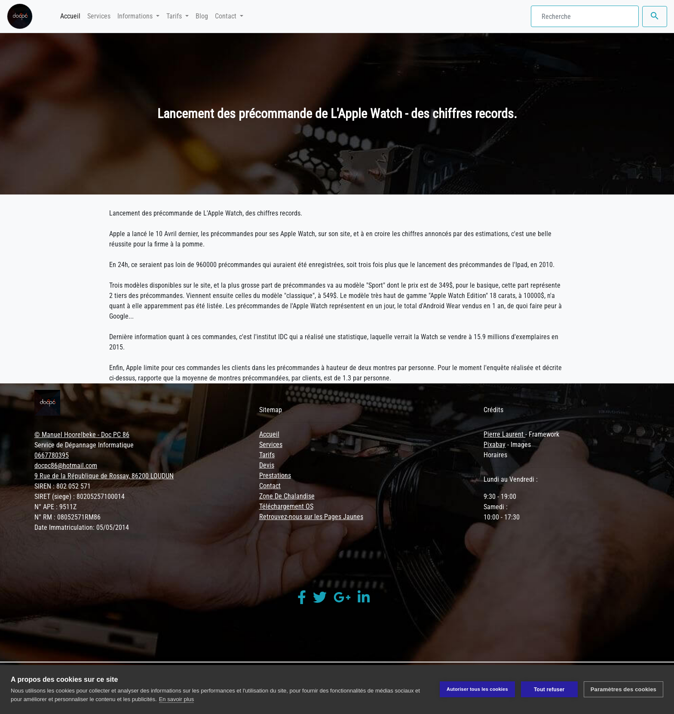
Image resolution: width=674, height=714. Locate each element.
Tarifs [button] (175, 16)
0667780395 (51, 455)
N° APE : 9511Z (55, 507)
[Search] (585, 16)
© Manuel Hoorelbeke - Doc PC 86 (81, 435)
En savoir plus (176, 699)
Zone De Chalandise (287, 496)
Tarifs (267, 455)
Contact (270, 486)
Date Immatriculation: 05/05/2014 (81, 527)
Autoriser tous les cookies (477, 689)
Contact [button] (226, 16)
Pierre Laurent (504, 434)
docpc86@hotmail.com (65, 466)
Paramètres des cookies (623, 689)
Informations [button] (135, 16)
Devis (266, 465)
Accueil (72, 15)
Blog (202, 16)
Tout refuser (549, 690)
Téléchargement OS (286, 506)
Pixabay (495, 445)
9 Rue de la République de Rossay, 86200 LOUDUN (104, 476)
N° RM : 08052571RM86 (67, 517)
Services (98, 16)
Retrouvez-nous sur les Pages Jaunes (311, 517)
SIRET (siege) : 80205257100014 (79, 496)
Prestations (275, 475)
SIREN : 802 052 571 (62, 486)
